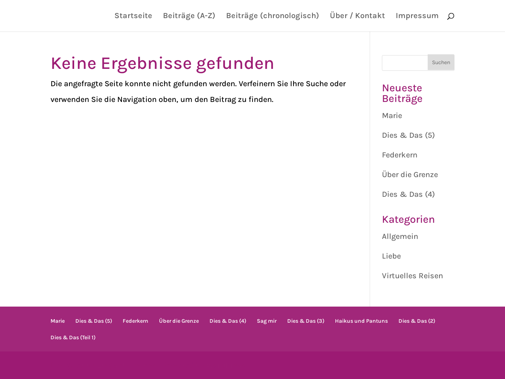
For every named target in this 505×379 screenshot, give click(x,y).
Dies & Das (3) (305, 321)
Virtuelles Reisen (412, 275)
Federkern (399, 154)
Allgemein (400, 236)
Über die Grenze (410, 174)
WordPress (226, 365)
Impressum (417, 16)
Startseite (133, 16)
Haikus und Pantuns (361, 321)
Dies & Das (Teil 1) (72, 337)
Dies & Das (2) (416, 321)
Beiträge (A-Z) (189, 16)
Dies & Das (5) (408, 135)
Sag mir (267, 321)
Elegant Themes (127, 365)
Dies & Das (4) (408, 194)
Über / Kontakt (357, 16)
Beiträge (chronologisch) (272, 16)
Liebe (391, 256)
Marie (392, 115)
